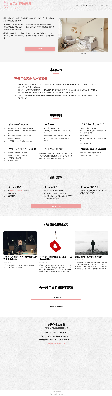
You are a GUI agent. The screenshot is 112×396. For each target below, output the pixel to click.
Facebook (50, 343)
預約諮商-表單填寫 (16, 190)
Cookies (61, 394)
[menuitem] (89, 5)
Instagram (57, 343)
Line (64, 343)
